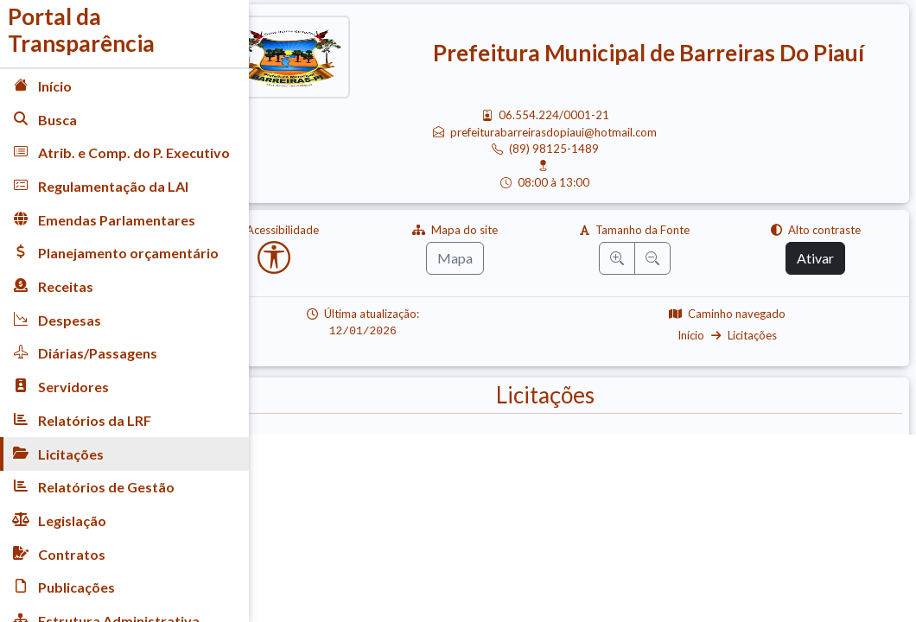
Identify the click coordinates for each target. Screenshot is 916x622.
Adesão (562, 485)
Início (710, 335)
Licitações (771, 335)
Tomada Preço (589, 452)
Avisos (312, 452)
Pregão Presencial (441, 452)
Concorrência (673, 485)
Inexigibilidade (443, 485)
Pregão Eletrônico (426, 518)
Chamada (847, 452)
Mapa (501, 258)
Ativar (824, 258)
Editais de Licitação (820, 485)
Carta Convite (726, 452)
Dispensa (317, 485)
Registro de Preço (746, 518)
